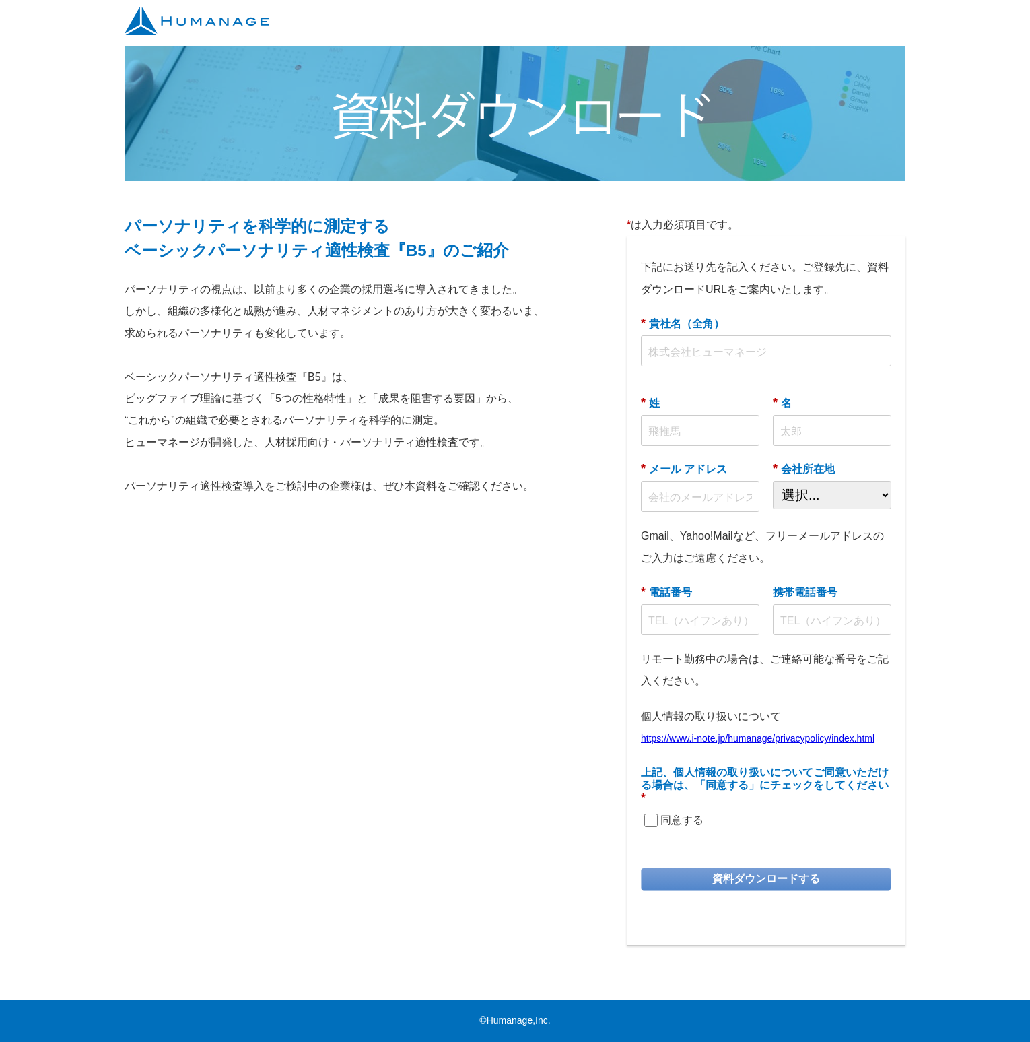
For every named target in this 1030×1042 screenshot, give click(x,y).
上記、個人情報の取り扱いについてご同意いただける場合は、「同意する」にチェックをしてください (765, 786)
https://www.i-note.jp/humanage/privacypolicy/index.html (757, 738)
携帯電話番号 (805, 592)
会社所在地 (804, 469)
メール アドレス (684, 469)
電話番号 (666, 592)
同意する (681, 820)
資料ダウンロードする (766, 878)
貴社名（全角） (682, 323)
